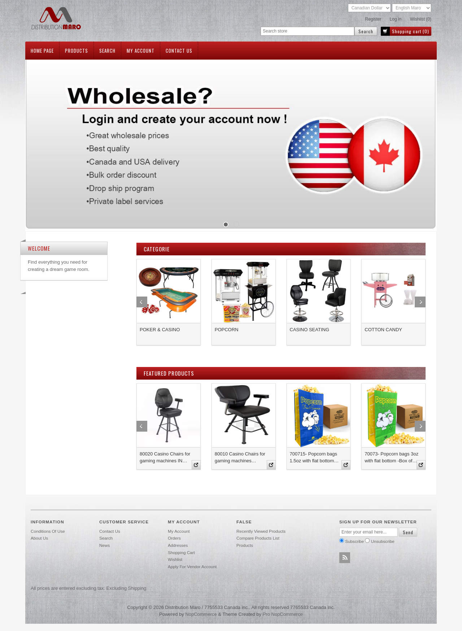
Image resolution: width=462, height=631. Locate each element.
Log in (396, 19)
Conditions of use (48, 531)
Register (373, 19)
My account (140, 50)
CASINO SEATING (310, 329)
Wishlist (175, 559)
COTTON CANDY (383, 329)
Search (107, 50)
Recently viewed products (261, 531)
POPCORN (227, 329)
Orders (174, 538)
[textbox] (307, 31)
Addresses (178, 545)
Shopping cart (181, 552)
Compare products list (257, 538)
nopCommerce (201, 614)
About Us (39, 538)
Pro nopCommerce (283, 614)
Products (76, 50)
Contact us (179, 50)
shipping (137, 588)
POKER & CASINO (160, 329)
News (104, 545)
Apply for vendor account (192, 566)
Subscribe (354, 541)
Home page (42, 50)
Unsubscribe (383, 541)
